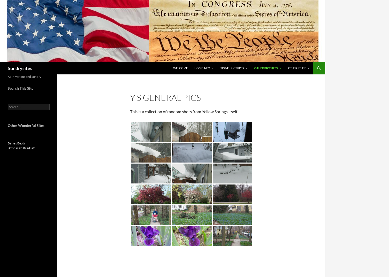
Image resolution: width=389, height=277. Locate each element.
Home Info (202, 68)
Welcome (180, 68)
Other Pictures (266, 68)
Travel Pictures (232, 68)
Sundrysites (20, 68)
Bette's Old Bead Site (21, 148)
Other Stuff (297, 68)
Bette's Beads (17, 143)
